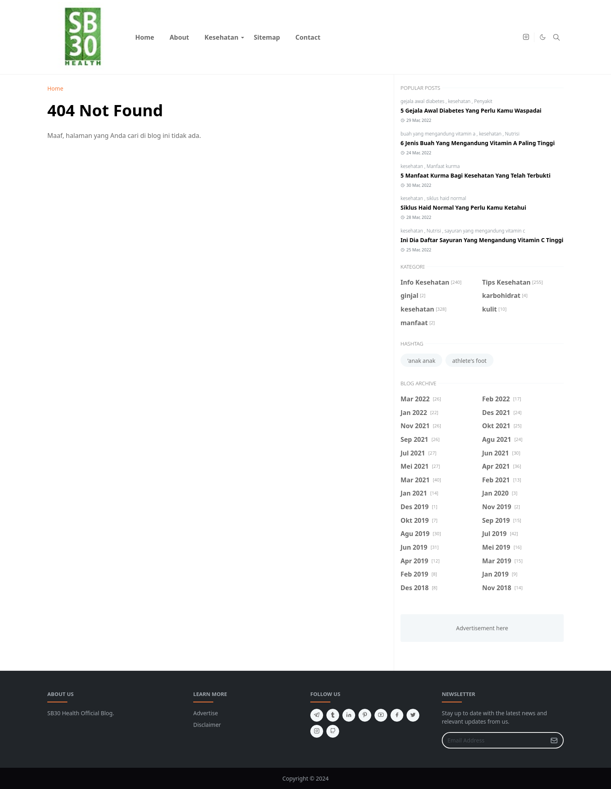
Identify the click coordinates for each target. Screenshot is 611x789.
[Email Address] (494, 740)
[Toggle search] (556, 37)
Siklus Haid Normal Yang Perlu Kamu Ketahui (463, 207)
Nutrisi (512, 133)
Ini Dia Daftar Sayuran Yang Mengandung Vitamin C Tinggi (482, 240)
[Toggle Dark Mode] (542, 37)
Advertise (205, 713)
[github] (332, 731)
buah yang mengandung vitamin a (439, 133)
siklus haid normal (446, 198)
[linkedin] (348, 715)
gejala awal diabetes (423, 101)
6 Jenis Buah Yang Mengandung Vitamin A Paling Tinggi (478, 143)
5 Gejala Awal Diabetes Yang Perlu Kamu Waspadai (471, 110)
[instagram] (526, 37)
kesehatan (459, 101)
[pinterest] (364, 715)
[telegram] (316, 715)
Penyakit (483, 101)
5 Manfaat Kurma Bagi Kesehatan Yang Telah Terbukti (475, 175)
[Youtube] (513, 37)
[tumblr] (332, 715)
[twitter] (413, 715)
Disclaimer (207, 724)
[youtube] (380, 715)
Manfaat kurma (443, 166)
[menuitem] (144, 37)
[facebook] (396, 715)
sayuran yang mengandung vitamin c (485, 230)
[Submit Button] (554, 740)
